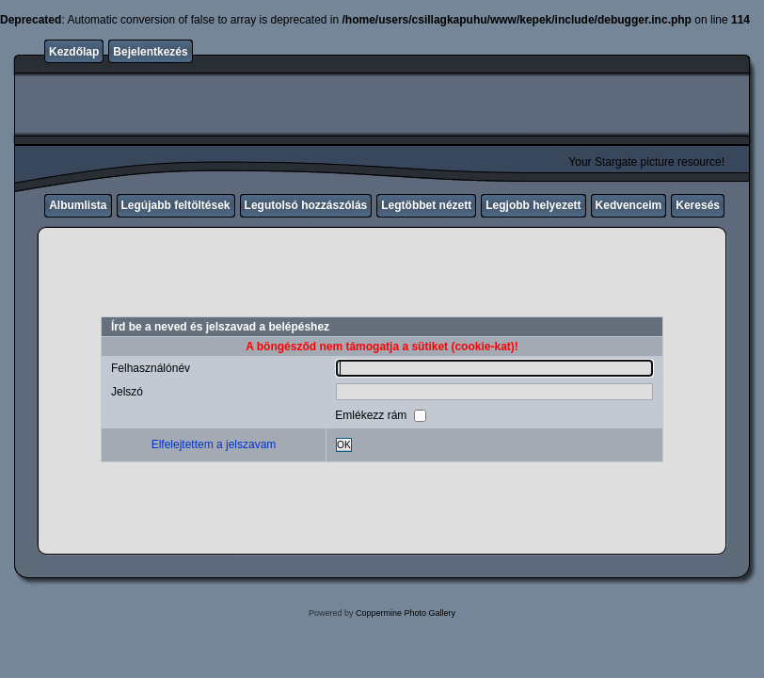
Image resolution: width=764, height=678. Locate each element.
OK (344, 445)
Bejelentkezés (150, 51)
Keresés (698, 205)
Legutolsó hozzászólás (306, 205)
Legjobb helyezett (533, 205)
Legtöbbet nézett (426, 205)
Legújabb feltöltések (176, 205)
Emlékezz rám (372, 414)
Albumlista (77, 205)
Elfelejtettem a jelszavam (214, 444)
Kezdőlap (74, 51)
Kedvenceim (629, 205)
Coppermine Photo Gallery (405, 613)
